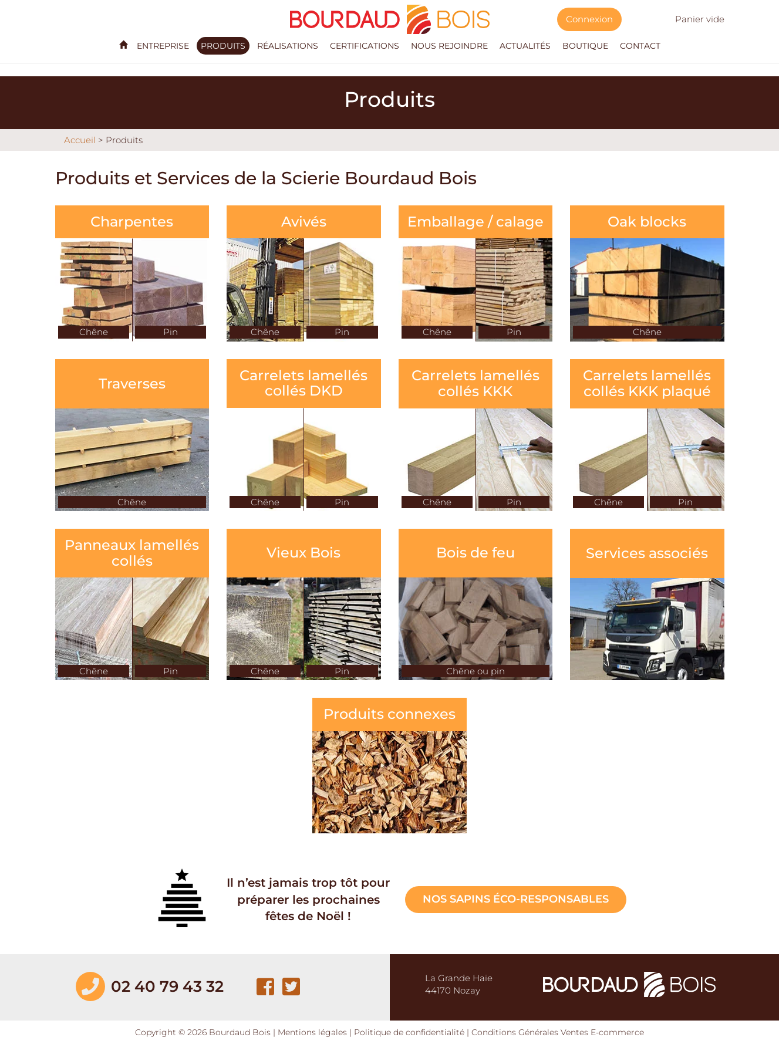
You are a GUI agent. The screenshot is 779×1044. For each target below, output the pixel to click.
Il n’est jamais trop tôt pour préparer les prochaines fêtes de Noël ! (308, 899)
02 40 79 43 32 (167, 986)
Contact (640, 45)
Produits (223, 45)
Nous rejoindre (449, 45)
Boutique (585, 45)
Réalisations (287, 45)
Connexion (589, 19)
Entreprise (163, 45)
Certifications (364, 45)
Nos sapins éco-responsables (516, 899)
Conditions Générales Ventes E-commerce (557, 1032)
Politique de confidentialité (409, 1032)
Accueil (80, 140)
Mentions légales (312, 1032)
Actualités (525, 45)
